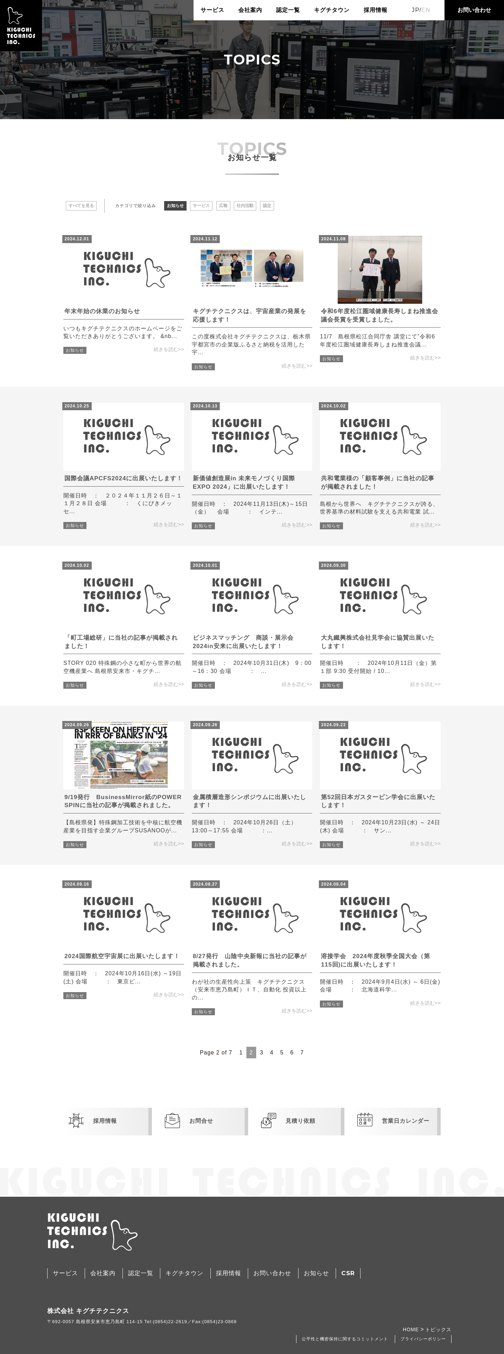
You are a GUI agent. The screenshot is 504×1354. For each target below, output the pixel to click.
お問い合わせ (474, 10)
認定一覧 (288, 10)
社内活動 (245, 205)
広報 (223, 205)
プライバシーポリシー (423, 1338)
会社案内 (250, 10)
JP (416, 10)
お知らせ (175, 205)
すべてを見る (81, 205)
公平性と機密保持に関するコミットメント (345, 1338)
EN (425, 10)
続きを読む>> (169, 349)
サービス (212, 10)
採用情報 (375, 10)
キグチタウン (332, 10)
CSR (348, 1273)
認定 (267, 205)
